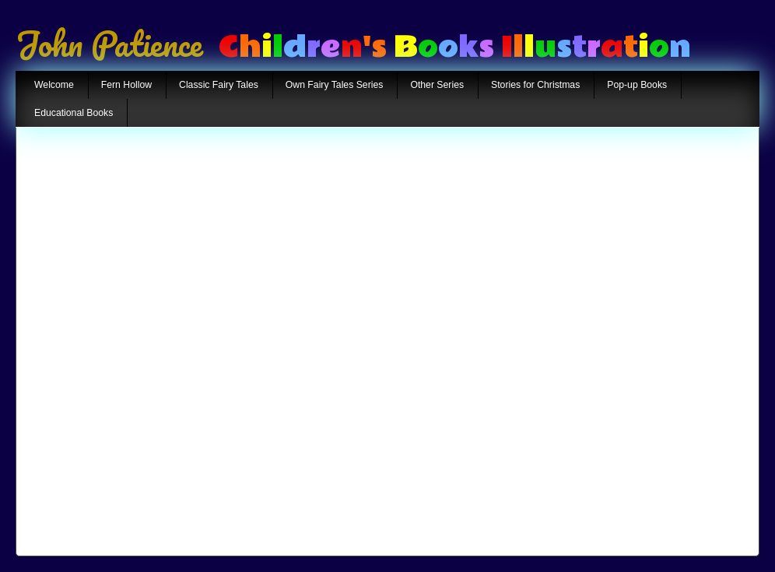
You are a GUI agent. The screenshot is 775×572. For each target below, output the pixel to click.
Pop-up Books (637, 84)
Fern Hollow (126, 84)
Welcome (54, 84)
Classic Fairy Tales (218, 84)
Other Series (437, 84)
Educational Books (73, 112)
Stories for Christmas (535, 84)
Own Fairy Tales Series (335, 84)
